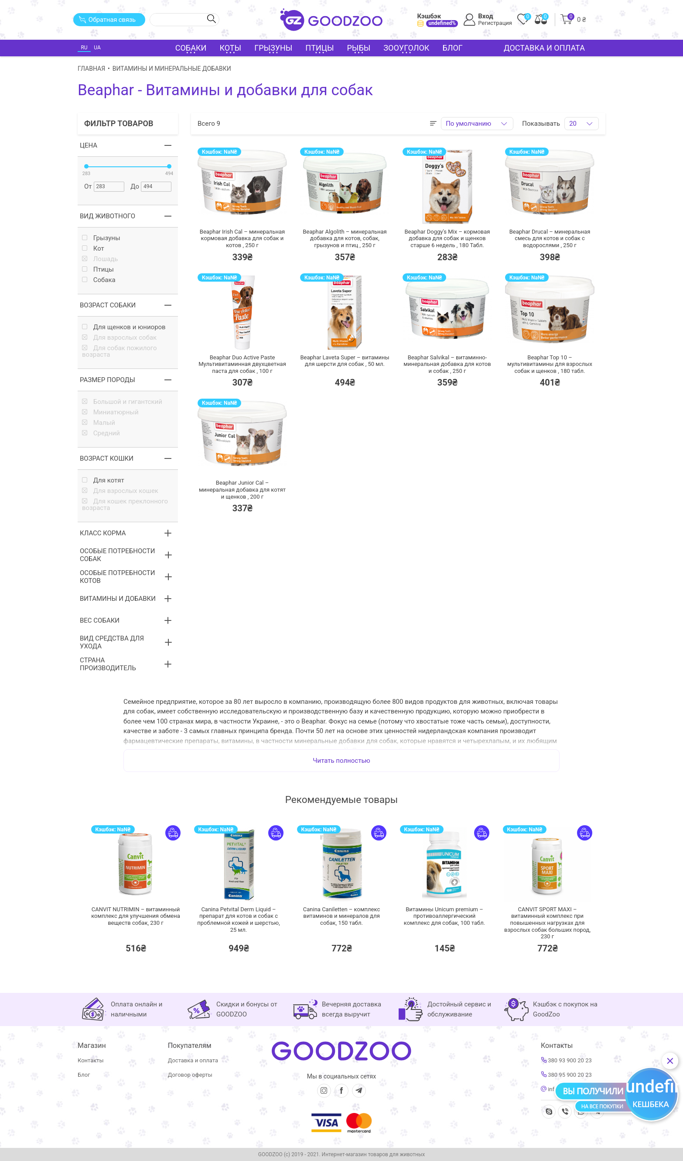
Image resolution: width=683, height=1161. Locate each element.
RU (84, 48)
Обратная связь (107, 20)
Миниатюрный (110, 412)
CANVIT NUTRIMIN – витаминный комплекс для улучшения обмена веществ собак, (135, 916)
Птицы (98, 269)
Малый (98, 423)
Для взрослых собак (119, 337)
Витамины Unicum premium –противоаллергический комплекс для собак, (444, 916)
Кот (93, 248)
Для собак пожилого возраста (119, 351)
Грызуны (101, 238)
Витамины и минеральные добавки (172, 68)
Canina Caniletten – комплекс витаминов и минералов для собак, (341, 916)
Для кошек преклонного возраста (125, 504)
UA (97, 48)
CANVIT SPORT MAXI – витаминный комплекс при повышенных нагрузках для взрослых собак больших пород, (547, 923)
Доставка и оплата (544, 47)
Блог (452, 47)
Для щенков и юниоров (124, 327)
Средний (101, 433)
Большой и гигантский (122, 402)
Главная (91, 68)
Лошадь (100, 259)
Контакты (91, 1060)
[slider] (86, 166)
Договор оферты (190, 1074)
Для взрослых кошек (120, 491)
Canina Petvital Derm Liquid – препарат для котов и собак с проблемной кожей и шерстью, (238, 919)
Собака (99, 280)
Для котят (103, 480)
